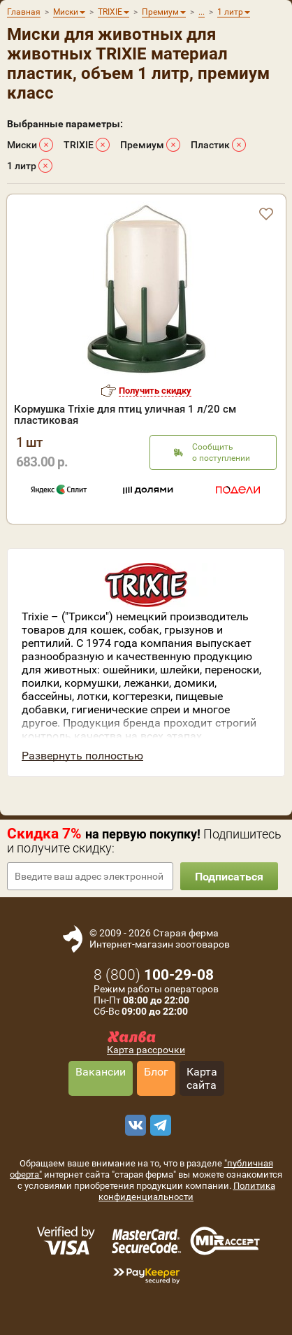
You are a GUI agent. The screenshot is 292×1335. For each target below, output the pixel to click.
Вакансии (100, 1071)
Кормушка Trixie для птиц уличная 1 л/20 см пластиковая (125, 415)
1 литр (21, 165)
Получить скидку (155, 390)
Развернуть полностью (82, 755)
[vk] (133, 1125)
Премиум (142, 144)
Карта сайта (202, 1078)
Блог (156, 1071)
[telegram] (158, 1125)
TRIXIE (79, 144)
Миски (22, 144)
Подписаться (229, 876)
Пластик (210, 144)
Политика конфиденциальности (186, 1191)
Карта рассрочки (146, 1049)
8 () (154, 974)
